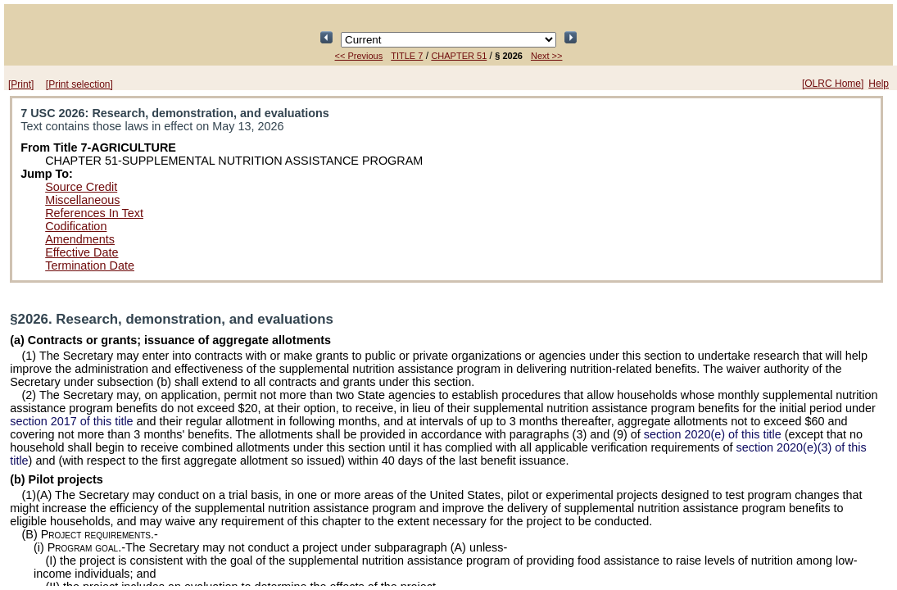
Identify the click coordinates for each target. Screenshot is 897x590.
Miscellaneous (82, 199)
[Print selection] (79, 84)
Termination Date (89, 265)
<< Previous (359, 56)
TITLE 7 (407, 56)
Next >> (547, 56)
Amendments (80, 239)
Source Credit (81, 186)
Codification (75, 226)
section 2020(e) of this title (712, 434)
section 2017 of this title (71, 421)
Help (878, 83)
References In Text (94, 213)
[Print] (21, 84)
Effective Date (81, 252)
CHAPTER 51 (459, 56)
